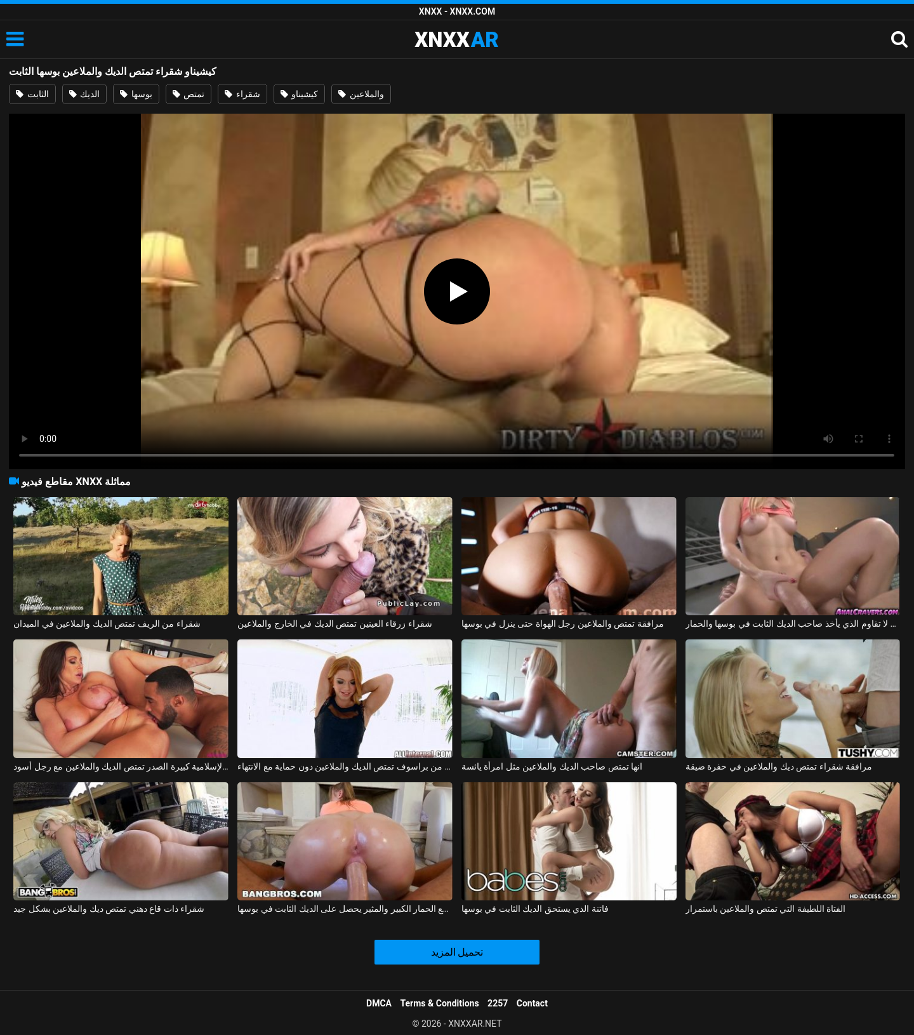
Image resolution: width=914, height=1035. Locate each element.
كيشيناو (299, 94)
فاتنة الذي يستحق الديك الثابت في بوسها (535, 909)
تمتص (188, 94)
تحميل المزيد (457, 952)
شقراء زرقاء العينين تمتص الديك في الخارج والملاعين (334, 623)
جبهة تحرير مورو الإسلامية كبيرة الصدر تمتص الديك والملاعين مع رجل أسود (120, 766)
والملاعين (360, 94)
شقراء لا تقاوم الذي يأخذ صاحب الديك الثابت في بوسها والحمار (793, 623)
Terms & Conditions (440, 1003)
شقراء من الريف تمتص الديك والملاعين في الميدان (106, 623)
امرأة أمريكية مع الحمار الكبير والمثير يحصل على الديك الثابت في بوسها (345, 909)
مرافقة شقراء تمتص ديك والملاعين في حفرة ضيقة (779, 766)
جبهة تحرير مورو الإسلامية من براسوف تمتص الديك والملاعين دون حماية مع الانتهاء (345, 766)
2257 (497, 1003)
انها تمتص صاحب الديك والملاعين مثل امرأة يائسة (551, 766)
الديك (84, 94)
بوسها (136, 94)
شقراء (242, 94)
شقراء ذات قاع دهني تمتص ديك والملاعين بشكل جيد (108, 909)
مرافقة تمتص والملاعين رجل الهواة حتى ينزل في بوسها (562, 623)
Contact (532, 1003)
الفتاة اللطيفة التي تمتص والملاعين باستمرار (765, 909)
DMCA (379, 1003)
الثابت (32, 94)
